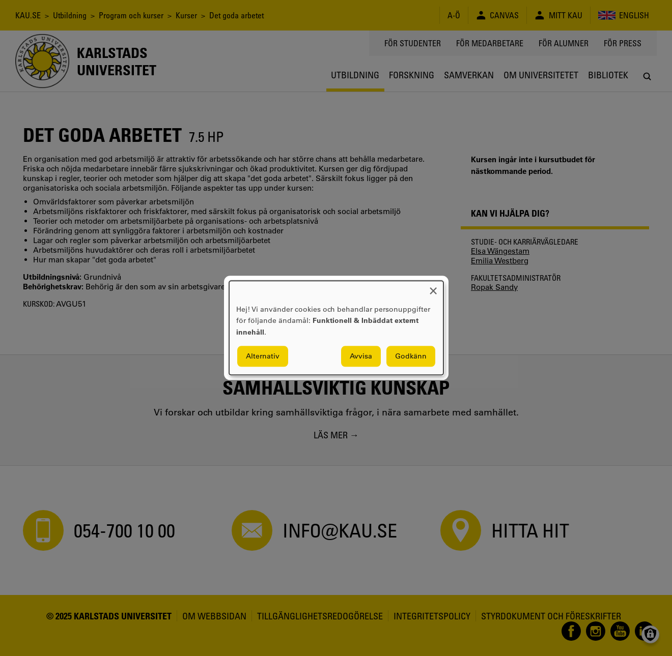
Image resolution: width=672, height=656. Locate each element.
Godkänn (411, 356)
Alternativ (262, 356)
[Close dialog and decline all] (433, 287)
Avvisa (361, 356)
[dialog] (336, 328)
